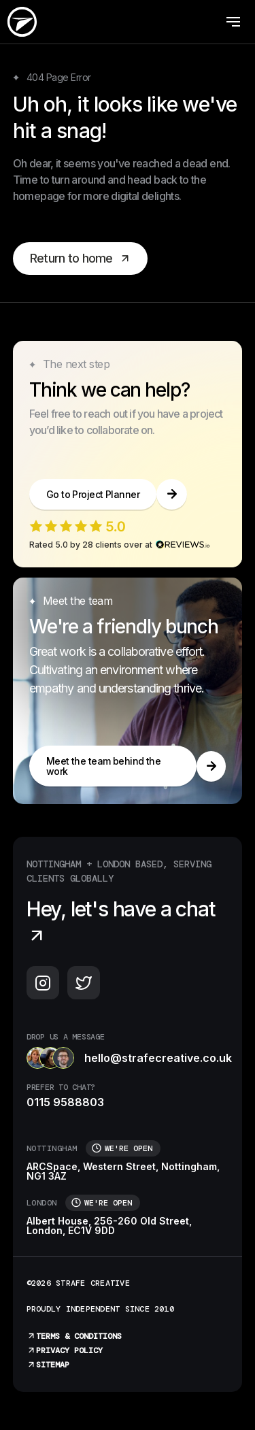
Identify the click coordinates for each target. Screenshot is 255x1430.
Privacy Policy (65, 1350)
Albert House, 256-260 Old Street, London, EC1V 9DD (109, 1225)
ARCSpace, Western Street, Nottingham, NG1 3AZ (123, 1171)
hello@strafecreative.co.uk (128, 1058)
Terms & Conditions (74, 1336)
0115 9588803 (65, 1102)
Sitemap (48, 1364)
